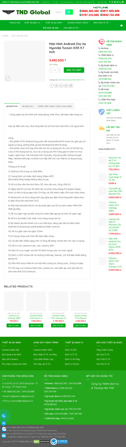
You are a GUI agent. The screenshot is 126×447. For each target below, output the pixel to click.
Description (12, 106)
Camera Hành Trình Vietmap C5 (58, 316)
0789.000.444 (105, 68)
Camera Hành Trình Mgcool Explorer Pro (80, 317)
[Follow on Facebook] (110, 2)
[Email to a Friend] (61, 86)
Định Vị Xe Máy (72, 359)
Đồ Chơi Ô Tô (103, 354)
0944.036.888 (105, 92)
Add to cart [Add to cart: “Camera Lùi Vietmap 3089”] (14, 325)
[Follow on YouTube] (122, 2)
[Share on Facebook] (51, 86)
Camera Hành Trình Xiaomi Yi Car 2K (36, 317)
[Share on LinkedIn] (71, 86)
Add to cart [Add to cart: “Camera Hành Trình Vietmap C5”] (58, 325)
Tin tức (55, 2)
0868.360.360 (105, 51)
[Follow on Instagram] (112, 2)
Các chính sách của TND (85, 2)
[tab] (12, 106)
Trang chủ (45, 2)
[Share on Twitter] (56, 86)
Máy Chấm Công (105, 350)
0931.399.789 (105, 62)
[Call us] (120, 2)
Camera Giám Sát (10, 350)
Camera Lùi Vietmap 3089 (14, 316)
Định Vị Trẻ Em (72, 364)
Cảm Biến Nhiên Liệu (43, 359)
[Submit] (69, 12)
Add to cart (73, 70)
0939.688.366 (105, 79)
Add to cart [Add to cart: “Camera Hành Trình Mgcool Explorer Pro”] (80, 325)
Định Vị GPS (71, 350)
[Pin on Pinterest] (66, 86)
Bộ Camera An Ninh (11, 354)
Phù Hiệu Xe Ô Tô (42, 364)
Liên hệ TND (102, 2)
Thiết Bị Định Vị (33, 22)
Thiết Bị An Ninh (54, 22)
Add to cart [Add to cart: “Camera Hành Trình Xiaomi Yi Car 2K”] (36, 325)
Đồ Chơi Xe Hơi (51, 28)
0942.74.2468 (105, 103)
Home (5, 35)
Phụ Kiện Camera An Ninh (14, 364)
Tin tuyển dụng (67, 2)
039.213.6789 (108, 86)
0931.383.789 (105, 96)
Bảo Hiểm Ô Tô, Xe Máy (45, 354)
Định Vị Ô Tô (71, 354)
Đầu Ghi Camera (10, 359)
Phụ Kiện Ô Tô (72, 28)
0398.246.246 (105, 58)
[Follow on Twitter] (115, 2)
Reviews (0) (27, 106)
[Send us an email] (117, 2)
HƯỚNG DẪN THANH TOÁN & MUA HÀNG (55, 106)
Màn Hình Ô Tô (101, 22)
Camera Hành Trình (78, 22)
